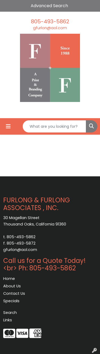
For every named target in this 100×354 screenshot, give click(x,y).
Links (7, 320)
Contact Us (14, 293)
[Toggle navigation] (8, 126)
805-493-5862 (50, 21)
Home (9, 278)
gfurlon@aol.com (50, 28)
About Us (12, 286)
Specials (11, 301)
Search (10, 312)
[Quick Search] (54, 126)
